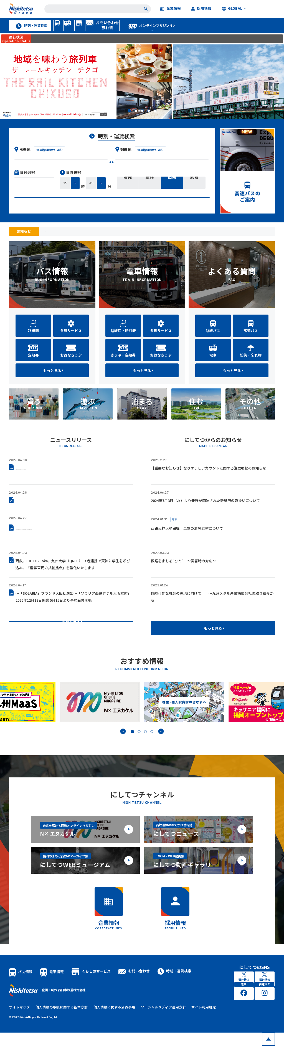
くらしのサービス (146, 31)
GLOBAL (232, 9)
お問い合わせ (134, 995)
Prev (123, 743)
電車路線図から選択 (49, 161)
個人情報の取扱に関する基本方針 (58, 1032)
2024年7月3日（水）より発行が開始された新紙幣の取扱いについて (205, 512)
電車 (174, 531)
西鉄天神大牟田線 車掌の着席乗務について (187, 540)
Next (161, 743)
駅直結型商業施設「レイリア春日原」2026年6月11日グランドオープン (73, 512)
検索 (112, 212)
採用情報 (201, 9)
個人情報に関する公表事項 (106, 1032)
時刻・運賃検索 (28, 31)
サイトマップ (18, 1032)
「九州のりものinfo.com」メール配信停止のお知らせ (86, 242)
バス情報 (66, 31)
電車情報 (102, 31)
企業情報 (170, 9)
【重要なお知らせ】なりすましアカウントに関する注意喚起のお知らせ (208, 479)
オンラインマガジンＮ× (244, 31)
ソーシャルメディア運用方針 (152, 1032)
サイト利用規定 (189, 1032)
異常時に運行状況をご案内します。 (64, 50)
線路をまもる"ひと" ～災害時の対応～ (183, 572)
